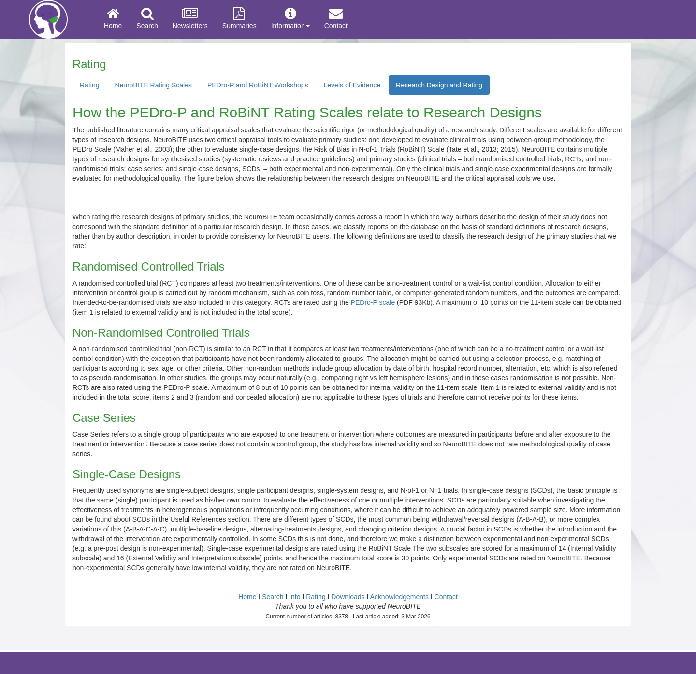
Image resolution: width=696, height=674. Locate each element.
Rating (89, 85)
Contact (336, 18)
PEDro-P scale (373, 302)
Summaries (239, 18)
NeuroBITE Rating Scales (153, 85)
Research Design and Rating (439, 85)
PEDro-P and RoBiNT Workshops (257, 85)
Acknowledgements (399, 597)
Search (147, 18)
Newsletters (190, 18)
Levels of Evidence (352, 85)
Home (113, 18)
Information (290, 18)
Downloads (347, 597)
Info (294, 597)
